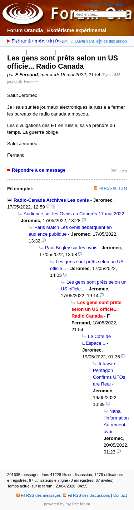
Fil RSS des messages (38, 495)
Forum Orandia (25, 30)
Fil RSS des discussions (86, 495)
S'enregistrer (116, 5)
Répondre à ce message (38, 170)
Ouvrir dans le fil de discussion (98, 41)
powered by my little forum (67, 504)
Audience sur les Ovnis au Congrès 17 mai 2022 (74, 213)
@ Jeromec (28, 82)
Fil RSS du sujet (113, 188)
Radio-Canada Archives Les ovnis (51, 200)
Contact (120, 495)
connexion (92, 5)
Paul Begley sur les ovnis (71, 247)
